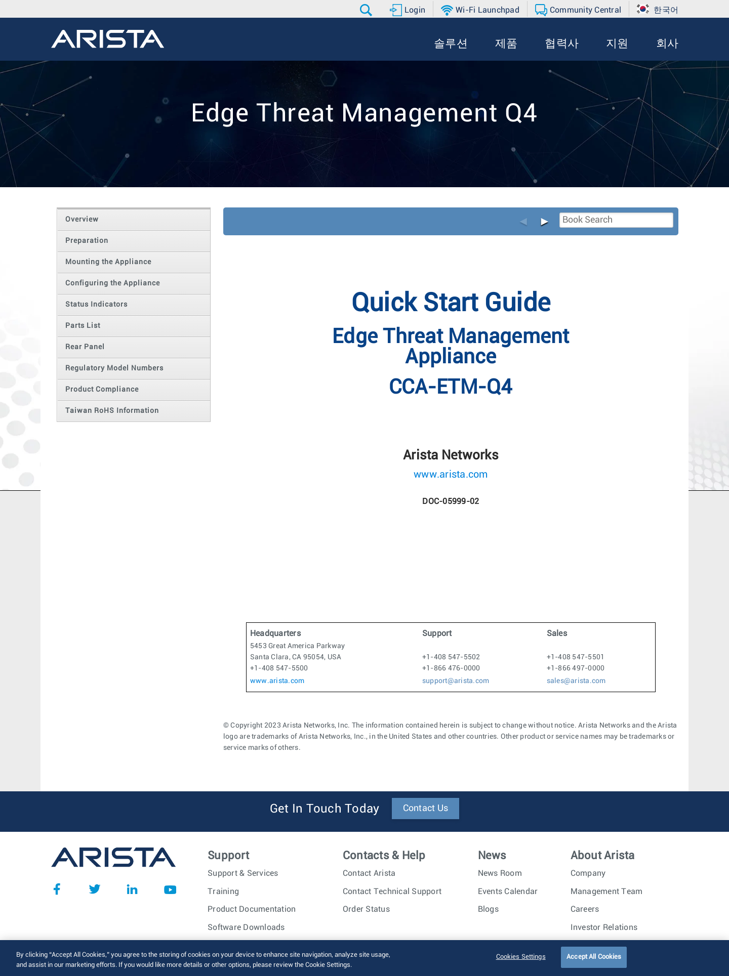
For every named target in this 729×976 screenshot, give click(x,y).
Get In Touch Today (325, 809)
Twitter (95, 889)
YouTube (170, 889)
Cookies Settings (521, 964)
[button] (367, 10)
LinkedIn (132, 889)
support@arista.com (456, 681)
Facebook (57, 889)
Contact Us (426, 808)
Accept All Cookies (593, 964)
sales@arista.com (576, 681)
